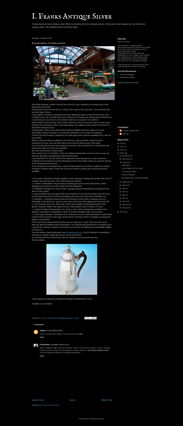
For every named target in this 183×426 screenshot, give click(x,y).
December (126, 156)
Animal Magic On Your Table (132, 168)
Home (72, 400)
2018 (122, 143)
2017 (122, 147)
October (125, 162)
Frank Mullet (45, 345)
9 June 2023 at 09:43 (55, 330)
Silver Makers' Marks (127, 77)
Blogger (101, 419)
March (124, 201)
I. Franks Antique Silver (72, 16)
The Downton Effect (129, 172)
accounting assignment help (98, 350)
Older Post (106, 400)
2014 (122, 212)
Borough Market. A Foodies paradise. (135, 178)
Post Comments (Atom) (50, 405)
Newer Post (38, 400)
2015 (122, 153)
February (125, 205)
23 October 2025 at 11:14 (59, 345)
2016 (122, 150)
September (126, 182)
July (124, 188)
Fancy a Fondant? (128, 175)
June (124, 192)
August (125, 185)
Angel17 (43, 330)
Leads (80, 334)
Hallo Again (126, 165)
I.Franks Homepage (127, 75)
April (124, 198)
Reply (42, 337)
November (126, 159)
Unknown (125, 134)
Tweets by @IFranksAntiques (128, 83)
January (125, 208)
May (124, 195)
